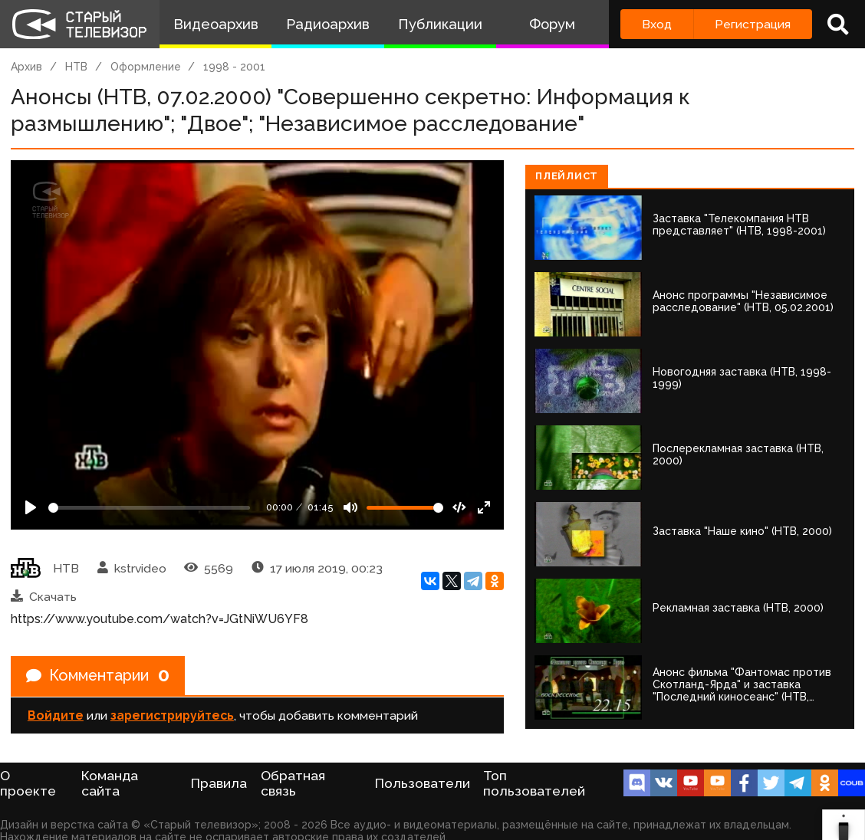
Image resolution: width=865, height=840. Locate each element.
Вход (657, 24)
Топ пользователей (534, 783)
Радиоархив (328, 24)
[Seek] (149, 507)
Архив (26, 67)
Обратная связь (293, 783)
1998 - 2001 (234, 67)
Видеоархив (215, 24)
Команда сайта (109, 783)
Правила (219, 783)
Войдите (56, 715)
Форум (552, 24)
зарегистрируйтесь (172, 715)
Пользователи (422, 783)
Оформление (145, 67)
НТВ (76, 67)
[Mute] (350, 507)
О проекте (28, 783)
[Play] (30, 507)
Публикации (440, 24)
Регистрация (753, 24)
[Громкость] (405, 507)
